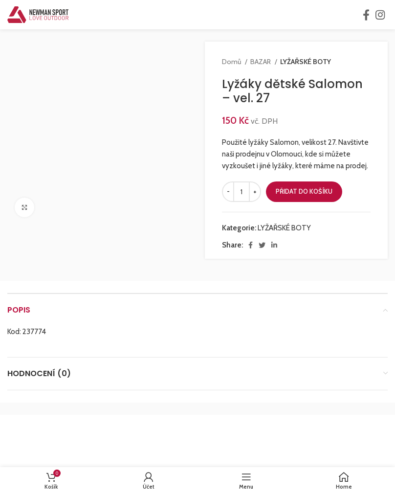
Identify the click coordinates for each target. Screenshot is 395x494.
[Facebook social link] (366, 14)
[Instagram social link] (380, 14)
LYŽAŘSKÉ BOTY (305, 61)
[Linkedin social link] (274, 245)
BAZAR (261, 61)
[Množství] (241, 191)
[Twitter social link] (262, 245)
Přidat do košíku (304, 191)
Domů (232, 61)
